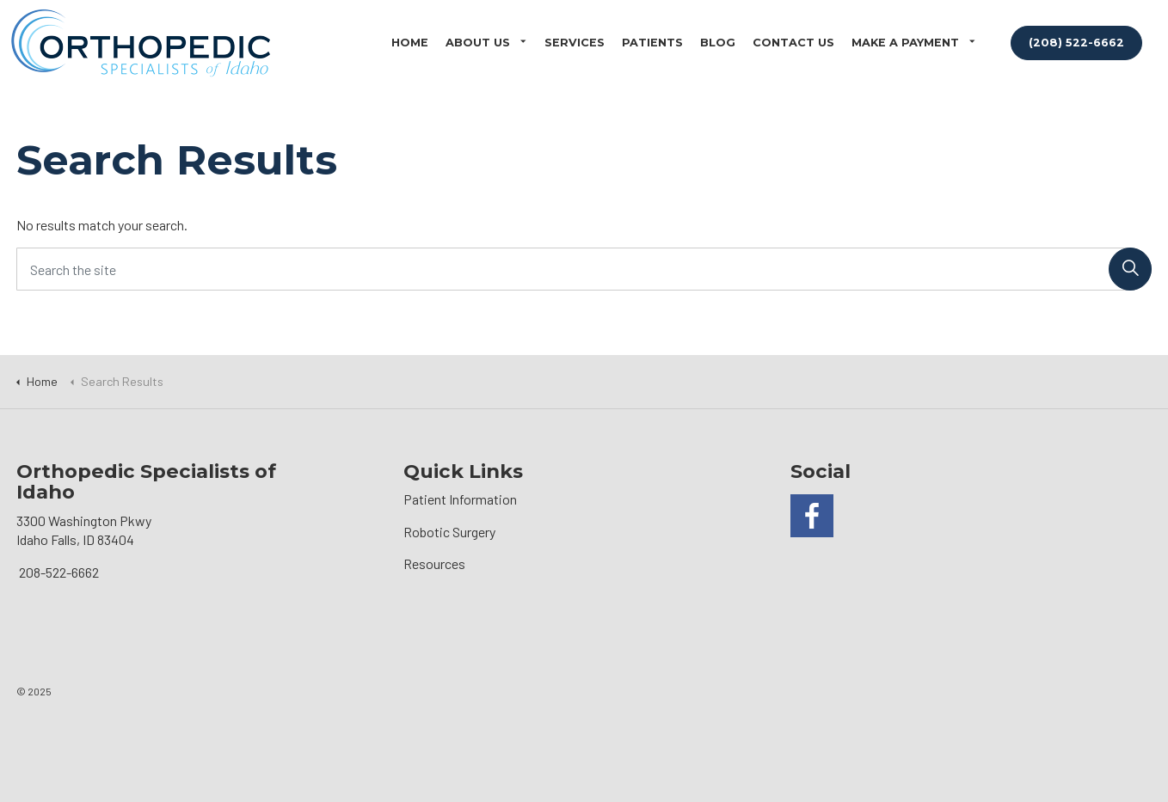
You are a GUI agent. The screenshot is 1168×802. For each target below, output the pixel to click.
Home (409, 42)
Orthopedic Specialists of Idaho (141, 43)
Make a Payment (905, 42)
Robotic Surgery (449, 531)
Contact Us (793, 42)
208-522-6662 (59, 572)
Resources (434, 563)
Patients (652, 42)
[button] (1130, 269)
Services (574, 42)
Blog (717, 42)
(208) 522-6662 (1076, 42)
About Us (478, 42)
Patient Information (460, 499)
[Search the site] (584, 269)
